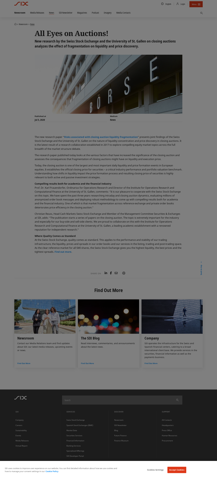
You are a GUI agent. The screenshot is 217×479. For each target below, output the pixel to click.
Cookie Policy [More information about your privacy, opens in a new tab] (52, 471)
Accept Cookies (176, 469)
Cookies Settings (155, 469)
